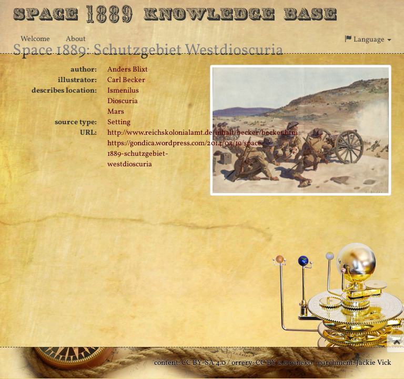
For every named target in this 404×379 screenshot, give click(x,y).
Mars (115, 112)
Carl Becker (126, 80)
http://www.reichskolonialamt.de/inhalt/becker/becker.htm (202, 133)
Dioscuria (122, 101)
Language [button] (368, 40)
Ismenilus (123, 91)
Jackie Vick (373, 363)
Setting (118, 122)
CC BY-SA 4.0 (203, 363)
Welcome (35, 39)
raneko (300, 363)
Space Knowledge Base (175, 13)
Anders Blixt (127, 70)
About (76, 39)
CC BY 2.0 (272, 363)
